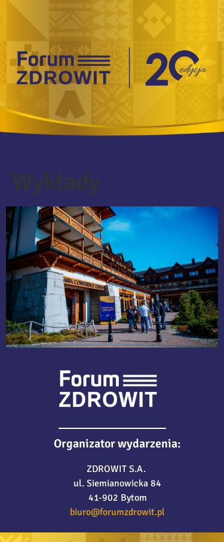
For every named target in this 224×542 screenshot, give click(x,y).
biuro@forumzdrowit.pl (117, 512)
